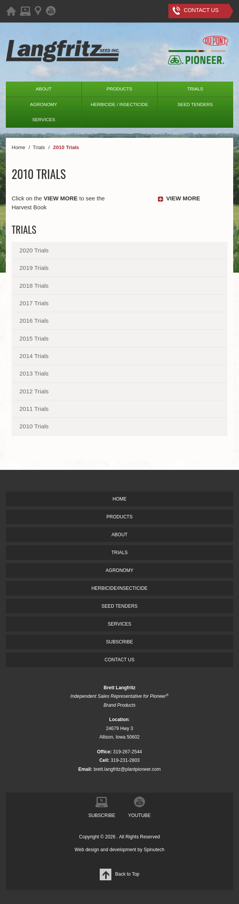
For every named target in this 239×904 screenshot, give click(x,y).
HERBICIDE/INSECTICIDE (120, 588)
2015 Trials (33, 338)
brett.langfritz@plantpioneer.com (127, 769)
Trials (24, 229)
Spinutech (154, 849)
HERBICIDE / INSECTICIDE (119, 104)
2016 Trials (33, 320)
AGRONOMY (43, 104)
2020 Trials (33, 250)
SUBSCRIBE (119, 642)
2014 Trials (33, 356)
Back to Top (119, 874)
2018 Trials (33, 285)
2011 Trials (33, 408)
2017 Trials (33, 303)
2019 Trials (33, 267)
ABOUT (43, 88)
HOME (119, 499)
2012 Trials (33, 391)
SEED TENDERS (195, 104)
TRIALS (195, 88)
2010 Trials (33, 426)
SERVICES (43, 119)
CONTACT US (120, 659)
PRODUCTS (119, 88)
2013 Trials (33, 373)
